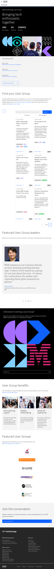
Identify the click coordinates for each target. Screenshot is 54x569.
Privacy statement (6, 540)
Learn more (20, 151)
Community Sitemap (32, 551)
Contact (18, 566)
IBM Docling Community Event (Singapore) (11, 64)
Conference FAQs (32, 544)
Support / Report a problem (34, 546)
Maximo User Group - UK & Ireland (9, 70)
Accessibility (38, 566)
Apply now (27, 372)
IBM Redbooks (5, 552)
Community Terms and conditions (9, 543)
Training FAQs (31, 541)
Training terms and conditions (8, 541)
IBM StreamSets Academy (8, 559)
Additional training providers (34, 549)
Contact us (30, 540)
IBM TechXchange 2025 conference (11, 443)
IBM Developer (5, 556)
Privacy (24, 566)
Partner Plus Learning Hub (8, 560)
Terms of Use (31, 566)
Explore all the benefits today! (9, 392)
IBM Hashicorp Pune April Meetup (9, 76)
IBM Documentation (6, 549)
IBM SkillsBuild (5, 554)
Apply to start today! (15, 104)
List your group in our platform (24, 102)
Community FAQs (32, 543)
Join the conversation (27, 521)
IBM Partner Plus (6, 557)
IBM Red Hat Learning (7, 551)
